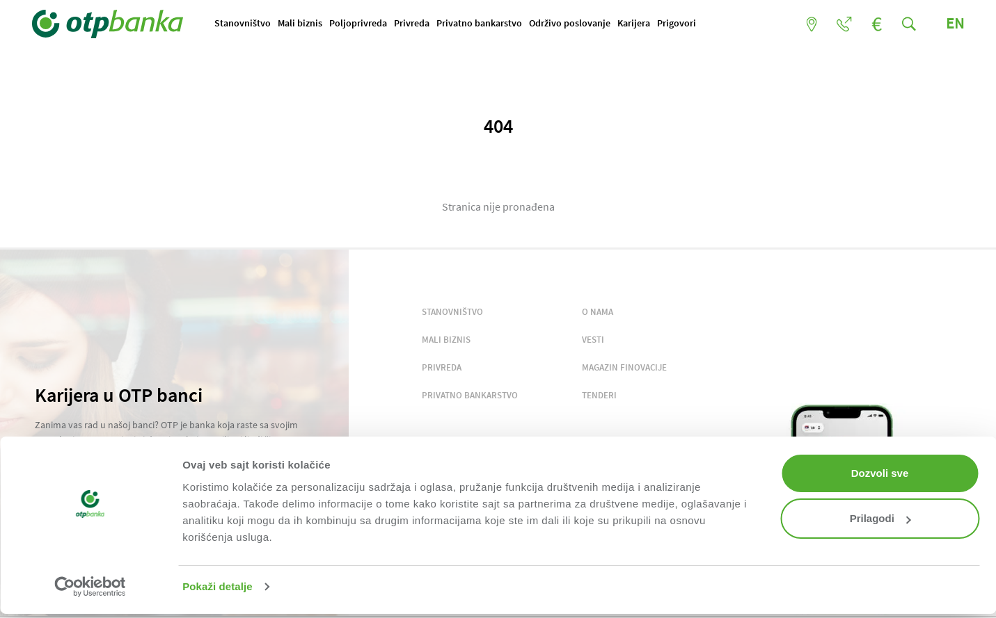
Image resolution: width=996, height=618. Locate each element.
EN (952, 23)
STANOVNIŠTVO (452, 312)
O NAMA (597, 312)
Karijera (636, 23)
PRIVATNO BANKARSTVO (470, 395)
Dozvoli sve (880, 473)
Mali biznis (302, 23)
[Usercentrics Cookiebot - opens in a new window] (90, 586)
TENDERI (599, 395)
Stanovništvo (245, 23)
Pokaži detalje (217, 586)
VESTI (593, 339)
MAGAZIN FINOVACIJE (624, 367)
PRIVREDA (441, 367)
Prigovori (679, 23)
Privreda (414, 23)
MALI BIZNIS (446, 339)
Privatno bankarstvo (482, 23)
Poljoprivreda (361, 23)
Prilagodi (880, 518)
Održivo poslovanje (572, 23)
